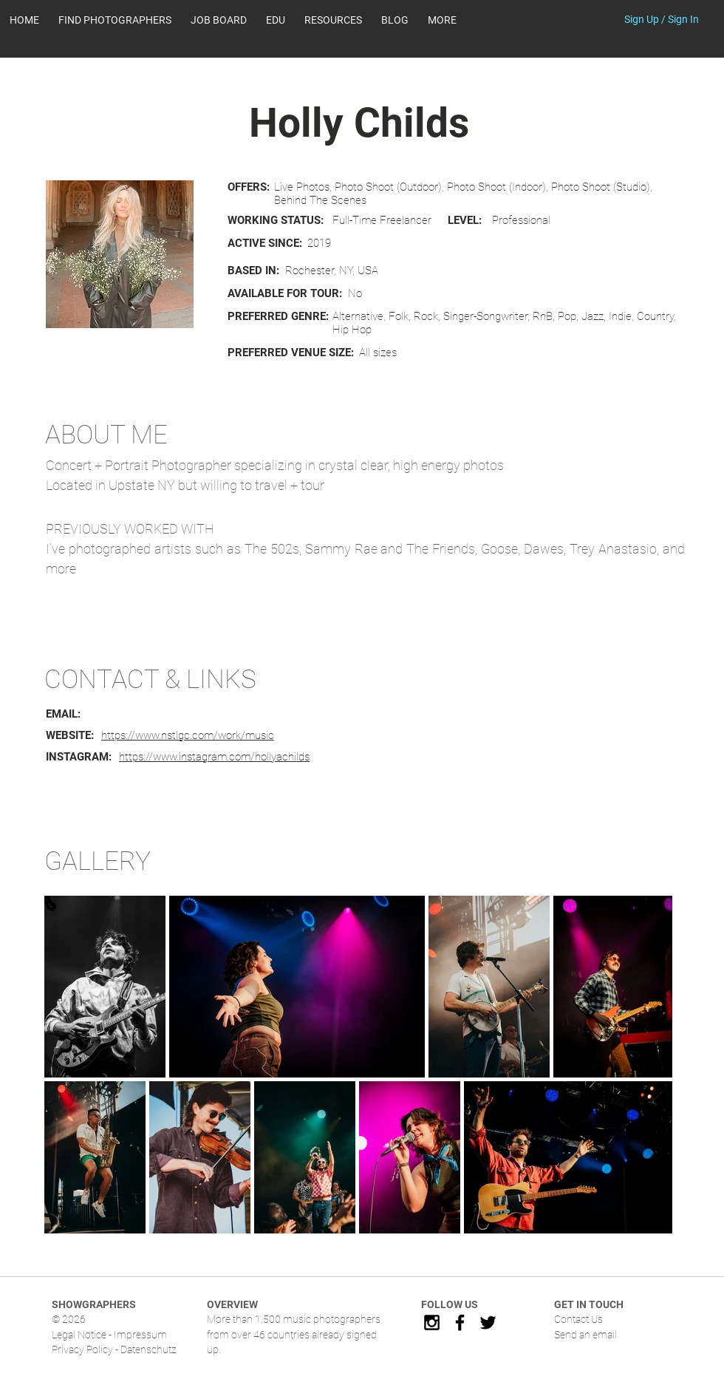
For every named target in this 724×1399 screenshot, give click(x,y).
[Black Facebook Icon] (460, 1322)
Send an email (585, 1335)
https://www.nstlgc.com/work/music (187, 735)
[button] (333, 20)
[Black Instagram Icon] (432, 1322)
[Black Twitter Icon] (488, 1322)
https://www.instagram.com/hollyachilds (214, 756)
